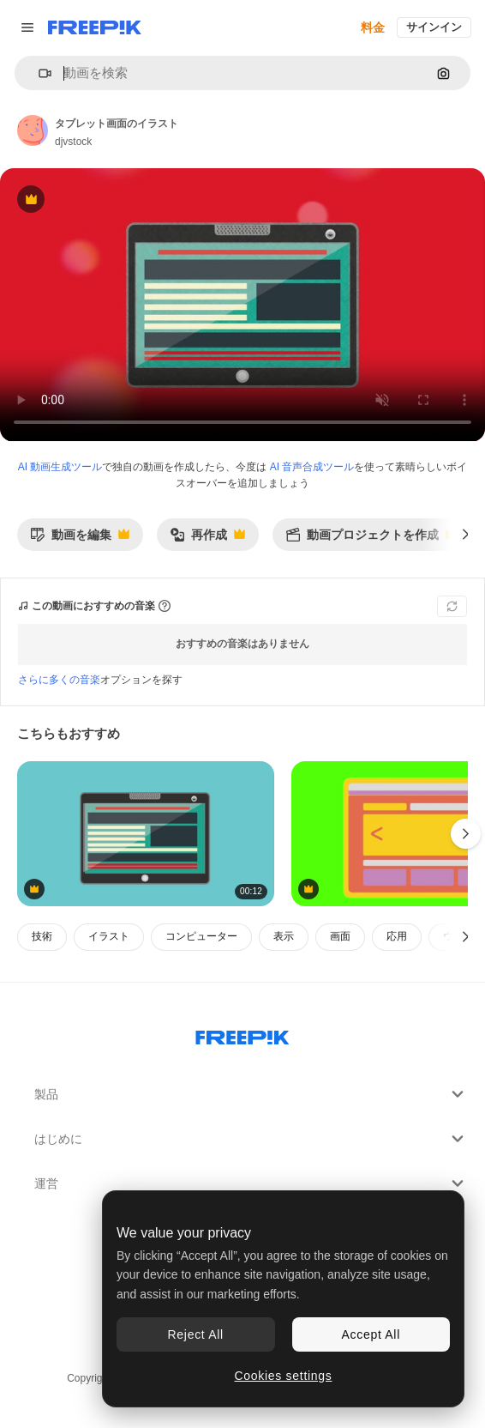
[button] (38, 73)
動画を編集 (79, 539)
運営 (251, 1183)
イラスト (108, 936)
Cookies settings (283, 1376)
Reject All (196, 1334)
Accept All (371, 1334)
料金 (373, 27)
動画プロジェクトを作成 (371, 539)
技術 (42, 936)
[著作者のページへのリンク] (32, 130)
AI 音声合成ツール (312, 467)
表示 (283, 936)
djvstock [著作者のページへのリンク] (73, 142)
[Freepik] (94, 27)
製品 (251, 1094)
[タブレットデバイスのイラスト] (145, 833)
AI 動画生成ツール (60, 467)
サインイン (434, 27)
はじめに (251, 1138)
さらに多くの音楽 (59, 680)
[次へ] (466, 534)
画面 (340, 936)
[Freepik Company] (242, 1034)
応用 (396, 936)
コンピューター (201, 936)
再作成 (207, 539)
